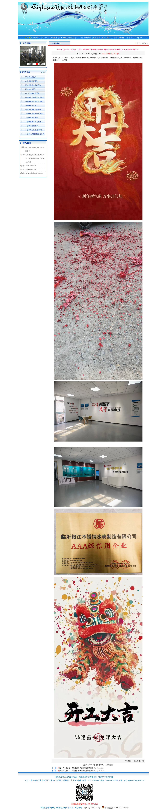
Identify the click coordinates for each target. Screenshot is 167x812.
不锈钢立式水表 (30, 105)
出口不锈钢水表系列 (32, 93)
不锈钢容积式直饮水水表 (34, 101)
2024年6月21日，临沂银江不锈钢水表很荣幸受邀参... (78, 771)
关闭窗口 (109, 765)
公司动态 (45, 38)
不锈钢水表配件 (30, 89)
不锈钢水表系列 (30, 77)
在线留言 (122, 38)
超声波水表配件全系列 (33, 109)
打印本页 (100, 765)
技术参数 (62, 38)
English (139, 38)
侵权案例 (105, 38)
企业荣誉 (96, 38)
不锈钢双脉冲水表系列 (33, 85)
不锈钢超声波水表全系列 (34, 114)
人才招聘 (113, 38)
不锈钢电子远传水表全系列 (34, 97)
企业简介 (37, 38)
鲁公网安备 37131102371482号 (115, 808)
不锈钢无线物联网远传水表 (34, 134)
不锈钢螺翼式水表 (31, 118)
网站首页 (28, 38)
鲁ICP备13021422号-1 (92, 808)
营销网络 (88, 38)
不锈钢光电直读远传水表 (34, 130)
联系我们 (130, 38)
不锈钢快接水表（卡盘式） (34, 122)
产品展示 (54, 38)
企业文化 (71, 38)
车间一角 (79, 38)
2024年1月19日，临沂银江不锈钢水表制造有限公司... (78, 768)
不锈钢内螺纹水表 (31, 126)
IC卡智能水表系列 (31, 81)
